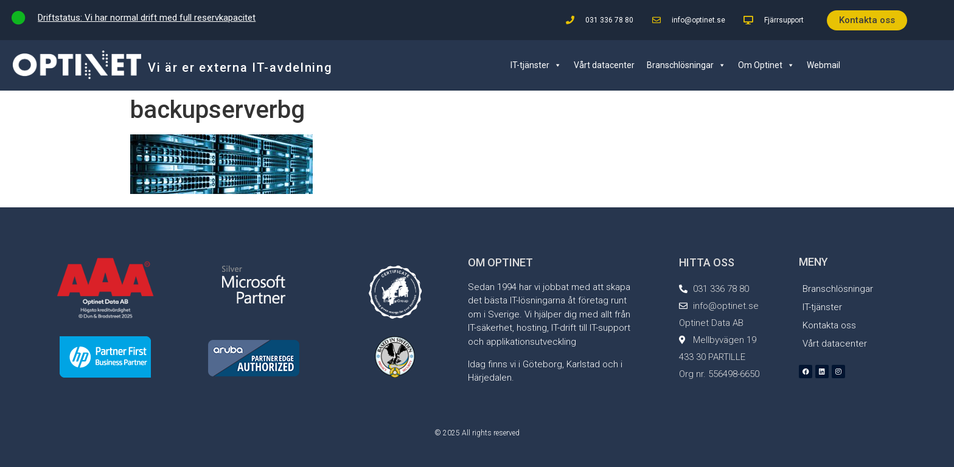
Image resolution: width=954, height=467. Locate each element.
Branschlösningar (686, 65)
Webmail (823, 65)
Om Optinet (766, 65)
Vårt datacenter (604, 65)
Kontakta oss (829, 325)
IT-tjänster (536, 65)
